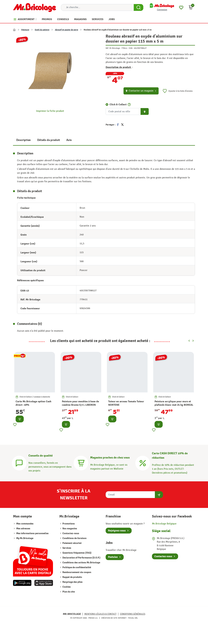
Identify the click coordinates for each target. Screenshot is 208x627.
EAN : (131, 48)
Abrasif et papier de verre (66, 30)
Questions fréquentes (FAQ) (76, 552)
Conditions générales (132, 614)
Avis (69, 140)
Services (66, 548)
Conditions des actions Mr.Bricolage (81, 562)
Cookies (66, 586)
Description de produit (119, 67)
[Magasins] (81, 462)
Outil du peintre (42, 30)
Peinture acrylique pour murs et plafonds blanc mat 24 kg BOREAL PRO (174, 405)
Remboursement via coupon (76, 572)
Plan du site (68, 591)
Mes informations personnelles (32, 533)
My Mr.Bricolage (24, 538)
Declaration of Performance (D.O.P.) (81, 557)
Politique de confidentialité (76, 567)
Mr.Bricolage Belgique (164, 523)
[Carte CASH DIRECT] (143, 462)
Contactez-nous (70, 533)
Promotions (68, 523)
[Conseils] (19, 462)
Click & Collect (118, 104)
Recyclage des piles (72, 582)
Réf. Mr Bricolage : (113, 48)
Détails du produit (48, 140)
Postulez (113, 557)
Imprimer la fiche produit (50, 111)
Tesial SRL (133, 618)
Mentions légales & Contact (100, 614)
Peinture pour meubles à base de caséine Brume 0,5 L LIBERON (80, 403)
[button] (191, 7)
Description (23, 140)
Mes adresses (23, 528)
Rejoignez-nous (117, 530)
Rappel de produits (72, 577)
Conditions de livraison (74, 538)
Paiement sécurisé (71, 543)
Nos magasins (69, 528)
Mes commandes (24, 523)
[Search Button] (138, 7)
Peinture (25, 30)
